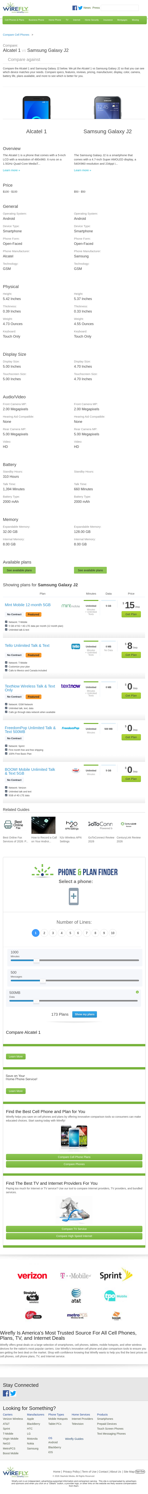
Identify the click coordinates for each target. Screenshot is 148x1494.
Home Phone (55, 20)
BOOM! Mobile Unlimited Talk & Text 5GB (30, 771)
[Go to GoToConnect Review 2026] (100, 825)
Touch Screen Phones (105, 1428)
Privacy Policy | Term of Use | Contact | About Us (92, 1469)
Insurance (108, 20)
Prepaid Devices (102, 1423)
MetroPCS (8, 1446)
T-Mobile (8, 1432)
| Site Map (128, 1469)
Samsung (31, 1446)
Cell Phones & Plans (14, 20)
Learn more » (11, 170)
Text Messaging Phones (106, 1432)
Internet (76, 20)
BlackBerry (32, 1423)
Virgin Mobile (10, 1437)
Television (74, 1423)
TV (67, 20)
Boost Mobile (10, 1451)
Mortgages (122, 20)
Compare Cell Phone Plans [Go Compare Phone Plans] (74, 1157)
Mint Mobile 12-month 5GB (28, 605)
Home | (57, 1469)
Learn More (16, 1056)
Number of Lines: (74, 922)
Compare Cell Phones (16, 34)
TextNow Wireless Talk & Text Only (30, 688)
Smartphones (100, 1418)
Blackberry (129, 1423)
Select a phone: (76, 882)
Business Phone (36, 20)
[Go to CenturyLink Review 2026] (129, 825)
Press (96, 7)
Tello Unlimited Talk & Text (27, 645)
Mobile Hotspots (56, 1418)
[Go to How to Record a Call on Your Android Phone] (43, 825)
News (87, 7)
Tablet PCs (53, 1423)
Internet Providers (79, 1418)
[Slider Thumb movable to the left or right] (37, 962)
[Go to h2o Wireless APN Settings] (72, 825)
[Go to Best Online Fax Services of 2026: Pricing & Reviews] (15, 825)
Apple (29, 1418)
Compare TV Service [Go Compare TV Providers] (74, 1228)
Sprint (6, 1428)
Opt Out (140, 1469)
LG (27, 1432)
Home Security (92, 20)
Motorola (30, 1437)
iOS (125, 1428)
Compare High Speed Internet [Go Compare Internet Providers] (74, 1236)
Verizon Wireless (12, 1418)
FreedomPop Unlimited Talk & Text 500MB (30, 730)
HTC (28, 1428)
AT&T (6, 1423)
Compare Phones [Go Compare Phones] (74, 1164)
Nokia (29, 1442)
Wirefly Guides (132, 1432)
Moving (135, 20)
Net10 (6, 1442)
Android (127, 1418)
